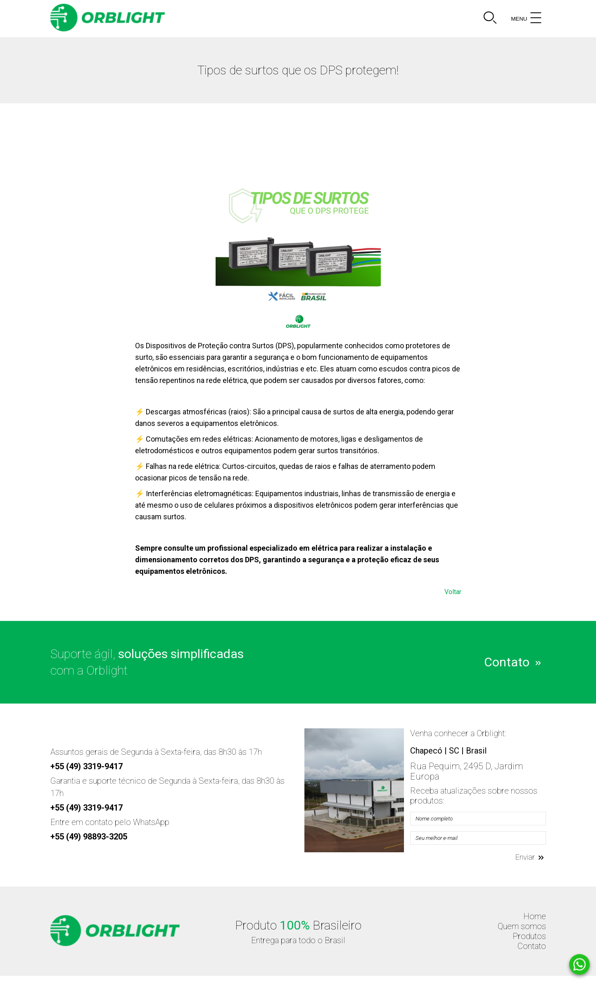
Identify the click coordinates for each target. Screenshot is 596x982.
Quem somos (522, 926)
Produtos (529, 936)
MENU (527, 18)
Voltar (452, 592)
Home (534, 916)
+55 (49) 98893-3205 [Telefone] (88, 836)
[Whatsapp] (579, 964)
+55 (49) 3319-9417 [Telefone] (86, 766)
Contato (512, 661)
